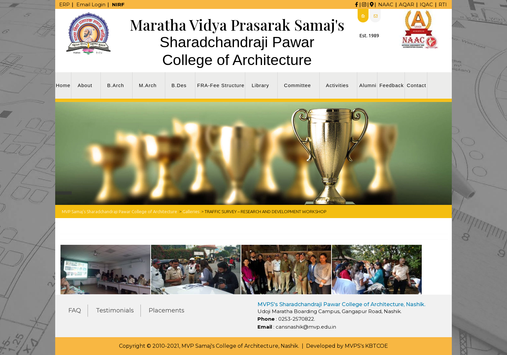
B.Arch (115, 85)
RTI (443, 4)
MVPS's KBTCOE (366, 346)
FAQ (74, 310)
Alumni (367, 85)
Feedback (391, 85)
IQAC (426, 4)
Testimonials (115, 310)
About (85, 85)
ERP (64, 4)
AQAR (406, 4)
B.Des (179, 85)
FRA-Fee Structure (221, 85)
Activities (337, 85)
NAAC (385, 4)
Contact (416, 85)
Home (63, 85)
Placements (166, 310)
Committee (297, 85)
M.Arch (148, 85)
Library (260, 85)
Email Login (90, 4)
